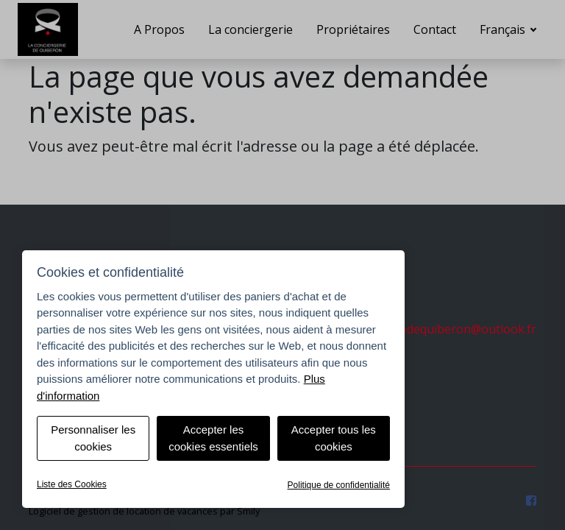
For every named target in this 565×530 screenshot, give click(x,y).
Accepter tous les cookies (333, 438)
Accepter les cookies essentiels (213, 438)
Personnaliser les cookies (93, 438)
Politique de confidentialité (339, 485)
